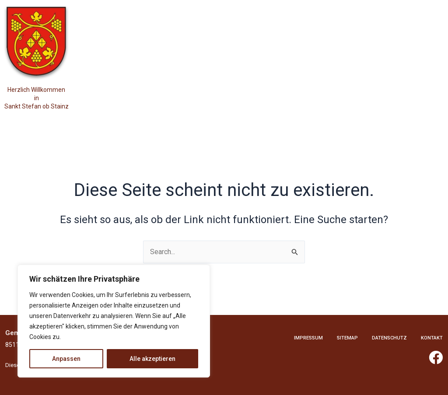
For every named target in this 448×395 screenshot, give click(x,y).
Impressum (308, 338)
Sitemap (347, 338)
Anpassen (66, 358)
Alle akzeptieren (152, 358)
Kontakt (432, 338)
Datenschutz (389, 338)
